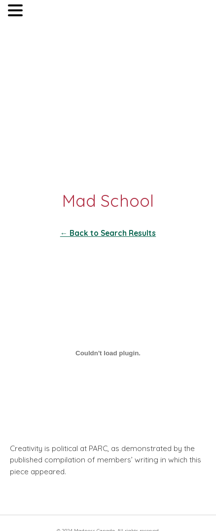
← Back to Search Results (108, 233)
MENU (40, 12)
